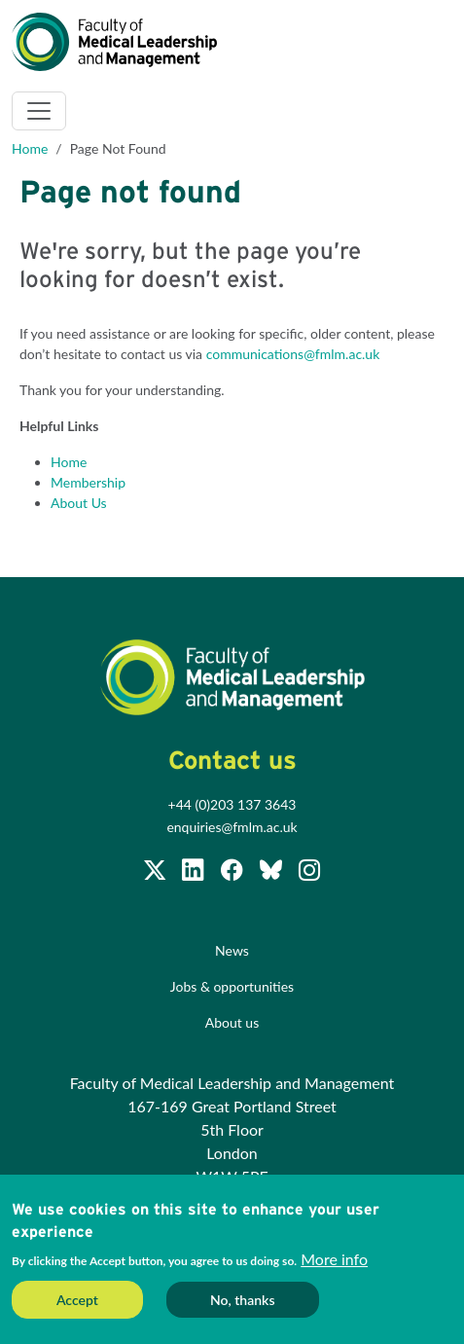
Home (30, 148)
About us (232, 1022)
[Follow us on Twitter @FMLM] (156, 872)
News (232, 950)
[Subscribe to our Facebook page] (233, 872)
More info (334, 1259)
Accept (77, 1299)
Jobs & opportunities (232, 986)
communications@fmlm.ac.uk (293, 353)
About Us (79, 502)
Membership (88, 482)
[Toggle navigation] (39, 110)
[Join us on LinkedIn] (194, 872)
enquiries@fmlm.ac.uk (231, 826)
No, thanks (242, 1299)
